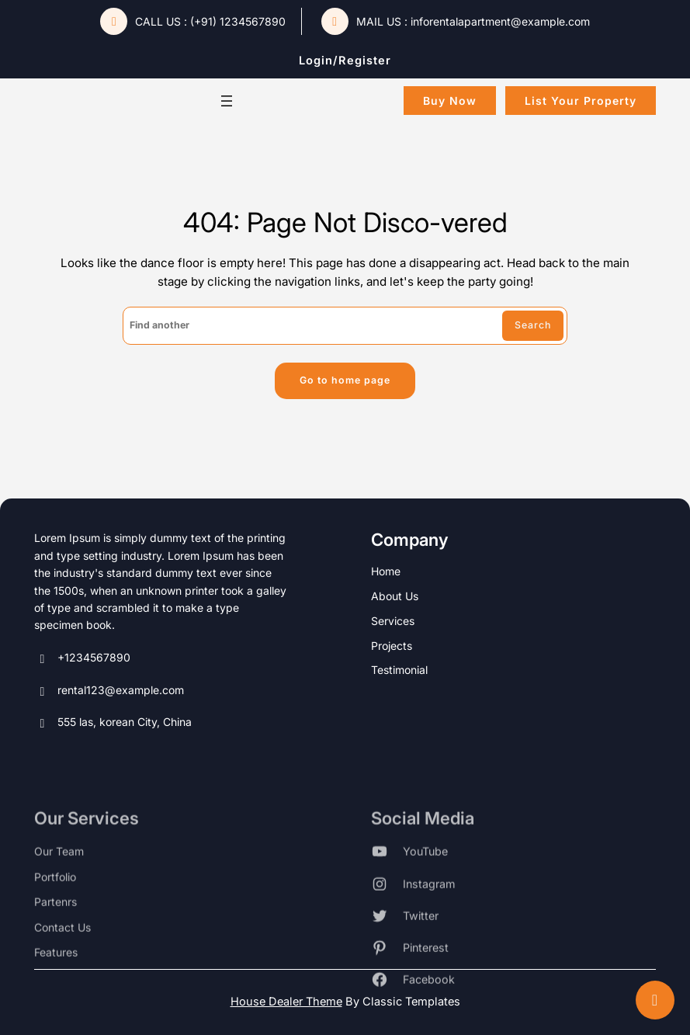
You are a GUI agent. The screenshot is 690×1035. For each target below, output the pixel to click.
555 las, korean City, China (113, 724)
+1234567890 (82, 659)
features (56, 986)
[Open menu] (226, 101)
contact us (62, 961)
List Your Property (580, 100)
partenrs (55, 936)
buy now (450, 100)
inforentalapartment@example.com (500, 21)
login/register (345, 61)
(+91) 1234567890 (238, 21)
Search (533, 325)
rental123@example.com (109, 692)
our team (59, 885)
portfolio (55, 911)
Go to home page (345, 380)
